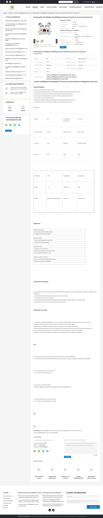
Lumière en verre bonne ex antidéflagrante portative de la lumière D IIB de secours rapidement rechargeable (65, 477)
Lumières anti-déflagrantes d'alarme (15, 67)
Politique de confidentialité (24, 516)
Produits (35, 7)
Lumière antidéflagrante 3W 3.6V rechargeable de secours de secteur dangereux (78, 477)
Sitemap (5, 507)
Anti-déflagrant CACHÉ (11, 63)
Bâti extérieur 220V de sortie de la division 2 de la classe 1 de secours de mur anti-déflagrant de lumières (91, 477)
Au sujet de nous (52, 7)
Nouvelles (99, 7)
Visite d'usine (63, 7)
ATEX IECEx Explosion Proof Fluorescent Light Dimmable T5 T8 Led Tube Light (53, 496)
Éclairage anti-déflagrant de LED (14, 20)
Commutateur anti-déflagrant (13, 52)
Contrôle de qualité (75, 7)
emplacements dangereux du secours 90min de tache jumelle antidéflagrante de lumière (52, 477)
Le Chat (62, 47)
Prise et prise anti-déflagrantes (14, 55)
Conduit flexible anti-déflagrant (14, 75)
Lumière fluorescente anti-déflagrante (16, 34)
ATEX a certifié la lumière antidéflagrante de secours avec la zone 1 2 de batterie (39, 477)
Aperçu (5, 13)
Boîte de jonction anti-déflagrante (14, 48)
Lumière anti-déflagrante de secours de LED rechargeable (46, 432)
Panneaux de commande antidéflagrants (12, 44)
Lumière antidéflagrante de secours (22, 13)
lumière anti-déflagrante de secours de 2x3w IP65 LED (69, 430)
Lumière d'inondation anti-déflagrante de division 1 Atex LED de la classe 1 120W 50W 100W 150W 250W (29, 501)
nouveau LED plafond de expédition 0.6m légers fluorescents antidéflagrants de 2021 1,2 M (53, 505)
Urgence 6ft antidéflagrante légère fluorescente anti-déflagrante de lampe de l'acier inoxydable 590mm (53, 501)
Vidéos (42, 7)
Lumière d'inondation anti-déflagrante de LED (29, 492)
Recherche (75, 2)
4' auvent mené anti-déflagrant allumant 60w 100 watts (29, 505)
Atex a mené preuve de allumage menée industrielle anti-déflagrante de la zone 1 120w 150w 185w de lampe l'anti (29, 496)
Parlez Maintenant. (87, 1)
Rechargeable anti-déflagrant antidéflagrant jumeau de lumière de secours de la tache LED (44, 46)
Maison (28, 7)
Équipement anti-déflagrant (13, 78)
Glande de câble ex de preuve (13, 71)
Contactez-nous (89, 7)
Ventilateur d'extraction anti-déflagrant (16, 58)
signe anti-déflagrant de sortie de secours (49, 430)
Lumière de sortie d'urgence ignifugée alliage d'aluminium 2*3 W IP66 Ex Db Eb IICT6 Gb (19, 89)
